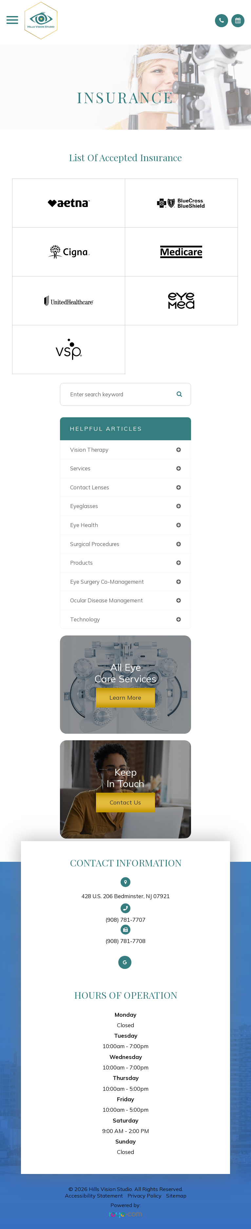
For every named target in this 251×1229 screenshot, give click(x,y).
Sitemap (176, 1195)
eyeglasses (84, 505)
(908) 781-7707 (125, 920)
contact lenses (89, 487)
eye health (84, 524)
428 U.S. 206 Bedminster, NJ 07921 (125, 896)
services (80, 468)
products (81, 562)
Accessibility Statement (94, 1195)
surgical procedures (94, 543)
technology (85, 619)
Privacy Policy (144, 1195)
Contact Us (125, 802)
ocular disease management (106, 600)
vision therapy (89, 449)
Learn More (125, 697)
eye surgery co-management (107, 581)
